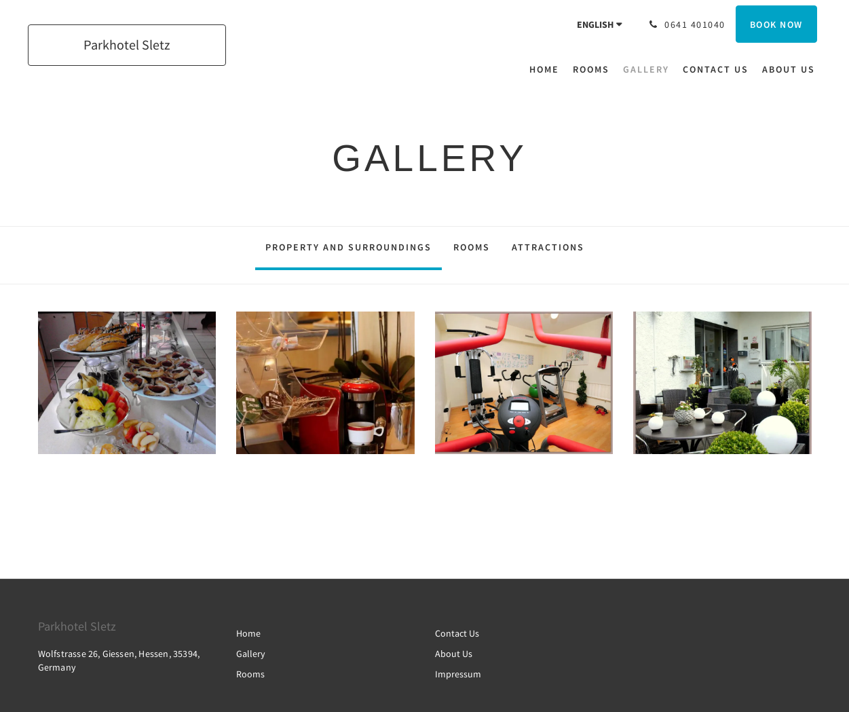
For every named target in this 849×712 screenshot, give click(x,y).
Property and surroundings (348, 247)
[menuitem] (547, 69)
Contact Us (457, 633)
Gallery (250, 654)
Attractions (548, 247)
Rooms (471, 247)
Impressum (458, 674)
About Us (453, 654)
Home (248, 633)
